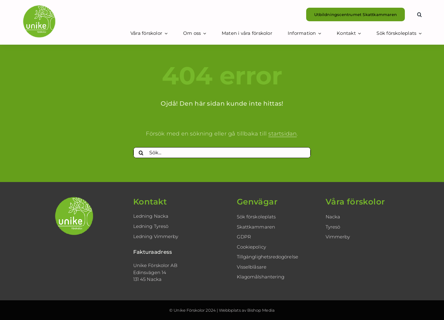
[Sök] (141, 152)
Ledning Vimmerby (155, 236)
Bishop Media (261, 310)
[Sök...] (222, 152)
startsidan (282, 133)
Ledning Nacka (150, 216)
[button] (419, 14)
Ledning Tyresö (150, 226)
